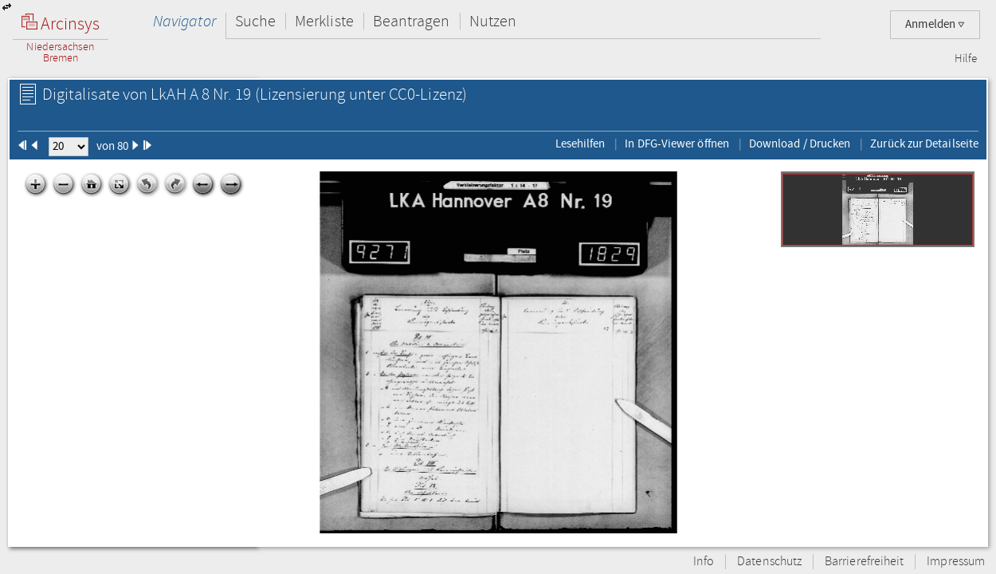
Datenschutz (769, 561)
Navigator (184, 21)
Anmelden (935, 24)
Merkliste (324, 21)
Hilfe (966, 59)
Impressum (956, 561)
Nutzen (492, 21)
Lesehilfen (580, 143)
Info (703, 561)
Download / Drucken (799, 143)
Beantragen (411, 21)
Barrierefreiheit (864, 561)
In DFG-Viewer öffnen (677, 143)
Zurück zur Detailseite (924, 143)
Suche (255, 21)
